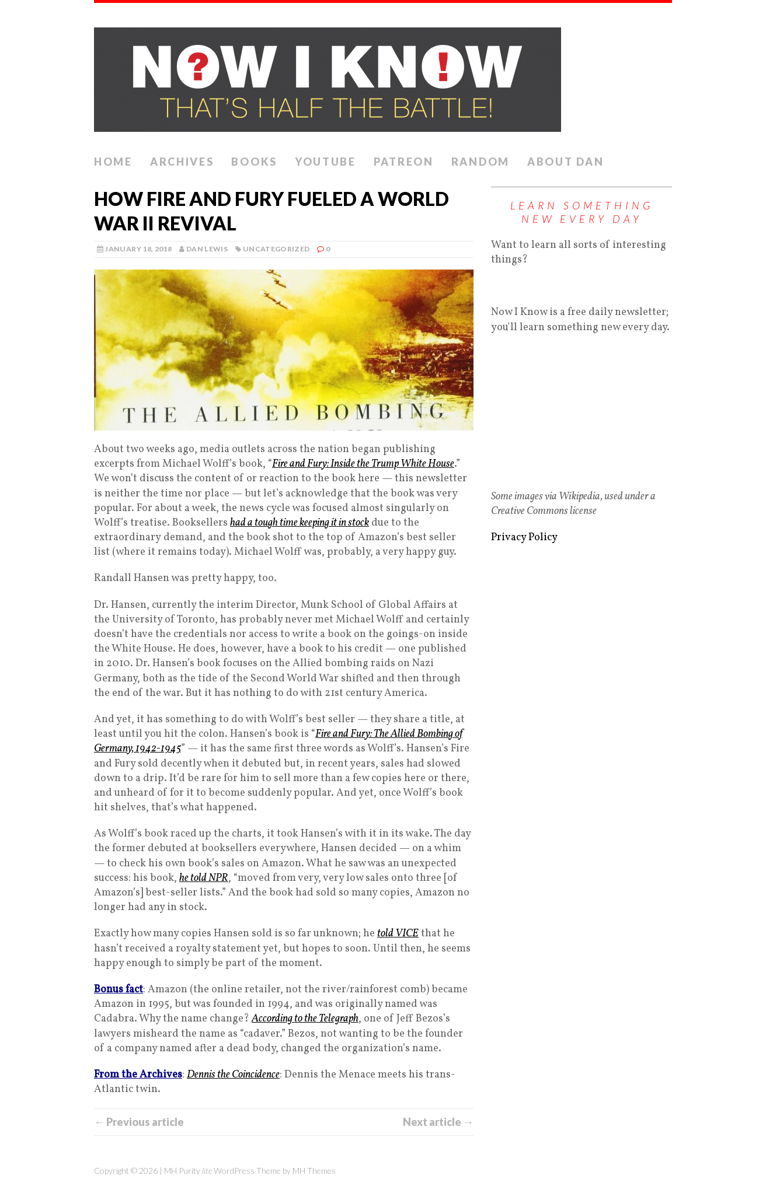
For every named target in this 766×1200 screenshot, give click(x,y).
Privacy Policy (524, 537)
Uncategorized (276, 248)
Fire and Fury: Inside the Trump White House (363, 464)
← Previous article (139, 1121)
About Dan (565, 161)
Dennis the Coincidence (233, 1075)
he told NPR (203, 878)
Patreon (404, 161)
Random (480, 161)
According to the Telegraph (305, 1019)
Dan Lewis (207, 248)
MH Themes (314, 1170)
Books (254, 161)
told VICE (398, 933)
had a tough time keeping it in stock (299, 523)
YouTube (325, 161)
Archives (182, 161)
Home (113, 161)
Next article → (438, 1121)
